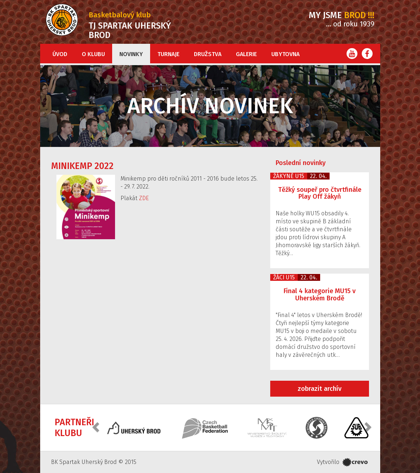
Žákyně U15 (288, 176)
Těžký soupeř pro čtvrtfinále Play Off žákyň (319, 193)
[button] (97, 426)
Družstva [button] (207, 54)
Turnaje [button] (168, 54)
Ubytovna (285, 54)
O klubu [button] (93, 54)
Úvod (59, 54)
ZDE (144, 198)
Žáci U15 (284, 277)
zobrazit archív (319, 389)
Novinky (131, 54)
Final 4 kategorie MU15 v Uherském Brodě (320, 294)
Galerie (246, 54)
